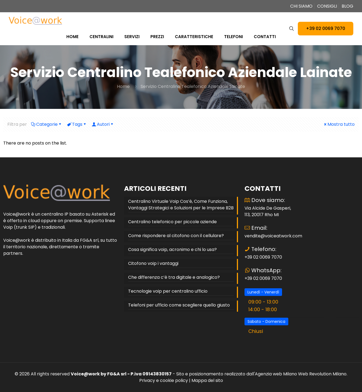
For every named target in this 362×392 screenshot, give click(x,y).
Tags (77, 124)
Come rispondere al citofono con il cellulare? (176, 235)
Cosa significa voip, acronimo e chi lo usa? (172, 249)
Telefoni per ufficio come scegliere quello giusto (179, 305)
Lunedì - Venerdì (263, 292)
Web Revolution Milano (322, 374)
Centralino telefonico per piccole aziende (172, 222)
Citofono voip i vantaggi (153, 263)
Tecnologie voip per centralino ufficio (168, 291)
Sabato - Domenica (266, 321)
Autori (103, 124)
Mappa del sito (207, 380)
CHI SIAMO (301, 6)
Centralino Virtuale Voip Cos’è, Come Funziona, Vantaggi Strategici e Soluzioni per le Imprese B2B (181, 204)
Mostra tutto (339, 124)
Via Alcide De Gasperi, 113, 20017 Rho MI (268, 211)
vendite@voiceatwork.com (273, 236)
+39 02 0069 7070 (325, 28)
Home (123, 86)
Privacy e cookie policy (163, 380)
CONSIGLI (327, 6)
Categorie (46, 124)
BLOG (347, 6)
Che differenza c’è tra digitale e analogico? (174, 277)
